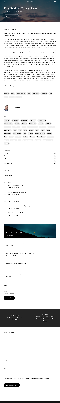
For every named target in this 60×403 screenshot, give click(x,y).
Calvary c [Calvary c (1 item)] (32, 120)
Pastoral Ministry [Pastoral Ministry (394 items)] (40, 133)
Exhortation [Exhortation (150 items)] (7, 130)
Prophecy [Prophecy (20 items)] (18, 136)
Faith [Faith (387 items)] (15, 130)
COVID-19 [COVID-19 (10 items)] (48, 123)
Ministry (6, 153)
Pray (50, 93)
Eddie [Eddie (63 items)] (23, 127)
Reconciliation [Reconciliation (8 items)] (41, 136)
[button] (4, 2)
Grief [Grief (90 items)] (37, 130)
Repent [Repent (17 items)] (6, 140)
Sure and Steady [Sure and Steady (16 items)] (47, 140)
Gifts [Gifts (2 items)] (25, 130)
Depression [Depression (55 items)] (7, 127)
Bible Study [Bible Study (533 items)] (15, 120)
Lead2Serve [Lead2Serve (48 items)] (7, 133)
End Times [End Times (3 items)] (42, 127)
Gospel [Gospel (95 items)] (31, 130)
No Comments (11, 16)
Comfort (6, 93)
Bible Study (36, 93)
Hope (12, 93)
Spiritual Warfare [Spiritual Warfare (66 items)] (27, 140)
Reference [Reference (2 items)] (50, 136)
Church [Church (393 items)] (17, 123)
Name (5, 285)
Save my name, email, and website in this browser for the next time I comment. (27, 378)
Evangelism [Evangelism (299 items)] (51, 127)
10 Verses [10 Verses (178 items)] (6, 120)
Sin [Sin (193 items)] (19, 140)
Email (5, 291)
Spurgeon (18, 97)
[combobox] (30, 175)
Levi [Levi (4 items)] (25, 133)
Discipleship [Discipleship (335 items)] (16, 127)
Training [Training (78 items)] (6, 143)
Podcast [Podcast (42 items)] (49, 133)
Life (27, 12)
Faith (29, 93)
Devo (5, 97)
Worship (11, 97)
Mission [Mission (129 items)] (31, 133)
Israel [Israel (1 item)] (48, 130)
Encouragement (21, 93)
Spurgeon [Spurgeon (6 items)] (38, 140)
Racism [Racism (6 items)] (25, 136)
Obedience (44, 93)
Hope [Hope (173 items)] (42, 130)
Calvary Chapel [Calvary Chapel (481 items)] (8, 123)
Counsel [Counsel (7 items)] (41, 123)
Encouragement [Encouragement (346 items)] (32, 127)
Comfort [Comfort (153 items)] (24, 123)
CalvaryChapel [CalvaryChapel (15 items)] (42, 120)
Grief (5, 160)
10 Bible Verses (8, 163)
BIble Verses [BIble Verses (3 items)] (24, 120)
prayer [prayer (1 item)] (11, 136)
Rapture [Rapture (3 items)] (32, 136)
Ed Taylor (8, 12)
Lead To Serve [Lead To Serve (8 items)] (17, 133)
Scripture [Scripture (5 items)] (13, 140)
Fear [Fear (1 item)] (20, 130)
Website (6, 368)
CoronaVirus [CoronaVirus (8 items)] (32, 123)
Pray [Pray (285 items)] (5, 136)
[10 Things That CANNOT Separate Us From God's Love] (45, 318)
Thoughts (6, 156)
